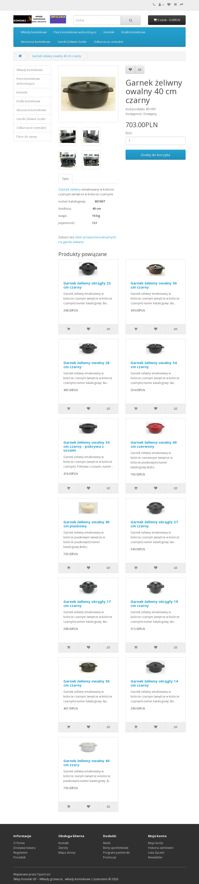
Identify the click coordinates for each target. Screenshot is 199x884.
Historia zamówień (160, 848)
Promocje (109, 857)
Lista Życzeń (156, 853)
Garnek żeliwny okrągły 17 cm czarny (87, 603)
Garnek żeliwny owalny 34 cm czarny (154, 364)
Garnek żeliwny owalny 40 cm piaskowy (86, 523)
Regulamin (20, 853)
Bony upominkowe (115, 848)
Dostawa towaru (24, 848)
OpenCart (43, 874)
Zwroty (63, 848)
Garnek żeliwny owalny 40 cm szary (86, 762)
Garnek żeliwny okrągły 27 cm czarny (154, 523)
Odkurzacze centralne (108, 42)
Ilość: (129, 133)
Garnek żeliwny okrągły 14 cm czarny (154, 683)
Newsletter (155, 857)
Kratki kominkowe (133, 32)
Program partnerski (116, 853)
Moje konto (155, 843)
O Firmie (19, 843)
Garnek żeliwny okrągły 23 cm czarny (87, 285)
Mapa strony (66, 853)
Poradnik (19, 857)
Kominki (109, 32)
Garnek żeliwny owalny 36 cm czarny (86, 683)
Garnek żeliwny (69, 189)
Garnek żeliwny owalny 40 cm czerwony (154, 444)
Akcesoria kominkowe (35, 42)
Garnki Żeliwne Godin (72, 42)
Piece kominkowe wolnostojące (75, 32)
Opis (65, 179)
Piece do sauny (27, 137)
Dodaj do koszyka (155, 154)
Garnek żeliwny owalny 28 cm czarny (86, 364)
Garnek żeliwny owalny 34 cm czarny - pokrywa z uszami (86, 446)
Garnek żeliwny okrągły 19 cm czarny (154, 603)
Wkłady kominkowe (34, 32)
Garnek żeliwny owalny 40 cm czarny (56, 56)
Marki (107, 843)
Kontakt (63, 843)
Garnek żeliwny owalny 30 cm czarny (154, 285)
